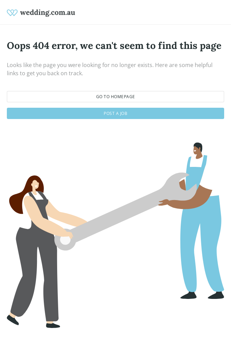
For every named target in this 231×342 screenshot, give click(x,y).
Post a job (115, 113)
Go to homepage (115, 97)
